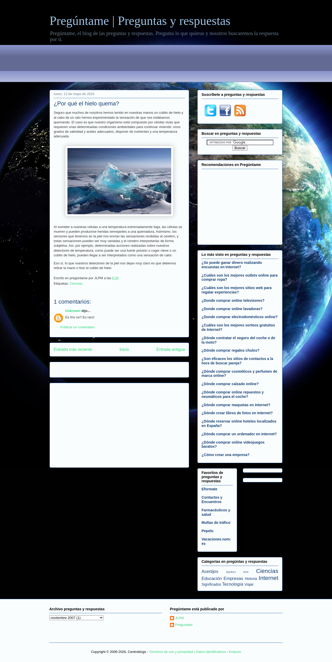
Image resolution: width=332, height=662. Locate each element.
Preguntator (184, 625)
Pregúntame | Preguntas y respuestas (140, 21)
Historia (251, 579)
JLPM (179, 618)
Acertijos (210, 571)
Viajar (249, 584)
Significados (211, 584)
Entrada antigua (170, 349)
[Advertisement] (166, 64)
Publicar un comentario (77, 327)
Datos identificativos (211, 652)
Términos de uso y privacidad (171, 652)
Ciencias (76, 283)
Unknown (73, 311)
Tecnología (232, 584)
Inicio (124, 349)
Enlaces (235, 652)
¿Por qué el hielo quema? (86, 103)
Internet (268, 578)
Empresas (233, 578)
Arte (246, 571)
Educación (212, 578)
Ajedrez (231, 571)
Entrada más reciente (73, 349)
